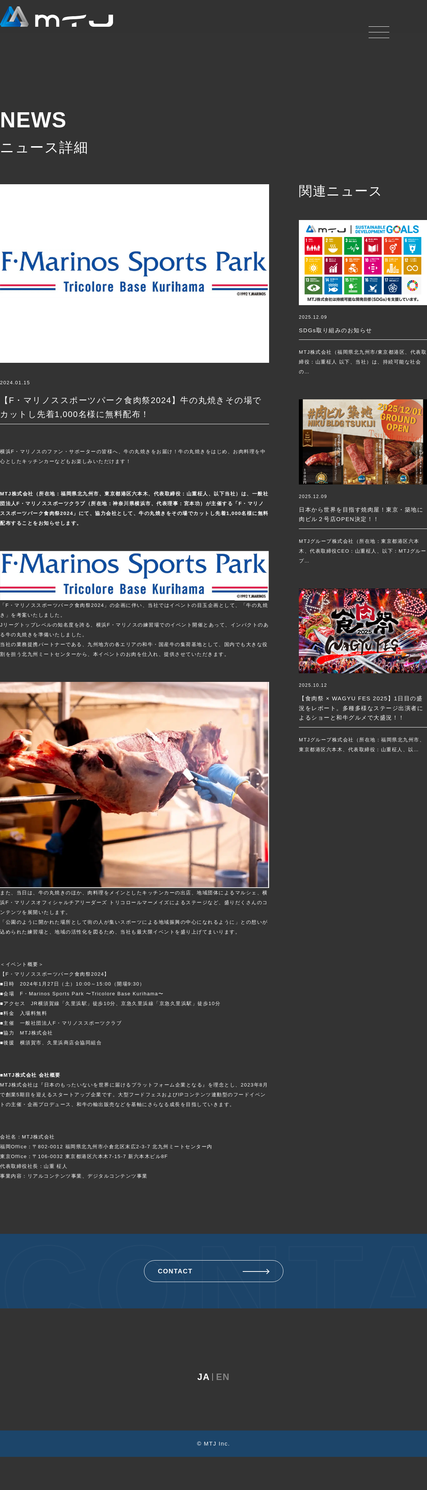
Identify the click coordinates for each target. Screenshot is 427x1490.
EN (223, 1410)
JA (203, 1410)
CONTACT (213, 1271)
